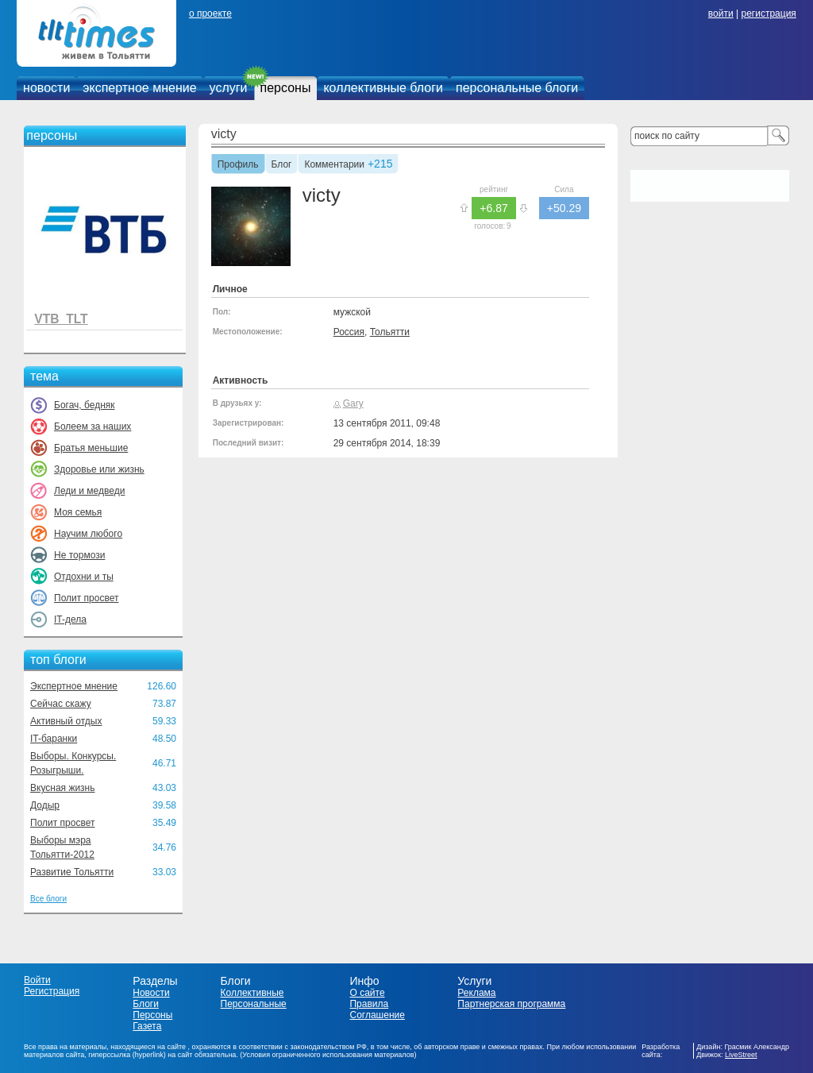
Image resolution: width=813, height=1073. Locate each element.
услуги (229, 88)
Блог (282, 165)
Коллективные (252, 992)
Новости (151, 992)
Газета (147, 1026)
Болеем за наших (92, 426)
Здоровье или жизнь (99, 469)
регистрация (768, 13)
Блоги (146, 1003)
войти (721, 13)
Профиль (238, 165)
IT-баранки (53, 738)
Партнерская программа (511, 1003)
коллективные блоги (383, 88)
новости (46, 88)
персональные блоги (517, 88)
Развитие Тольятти (72, 872)
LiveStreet (741, 1055)
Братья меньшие (91, 448)
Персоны (152, 1015)
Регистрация (51, 991)
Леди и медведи (89, 490)
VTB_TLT (60, 319)
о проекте (210, 13)
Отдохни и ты (84, 576)
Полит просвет (86, 598)
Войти (37, 980)
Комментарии (334, 165)
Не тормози (79, 555)
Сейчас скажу (60, 703)
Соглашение (376, 1015)
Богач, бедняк (84, 405)
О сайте (366, 992)
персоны (285, 88)
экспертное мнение (139, 88)
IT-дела (70, 619)
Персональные (254, 1003)
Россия (348, 332)
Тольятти (390, 332)
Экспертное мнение (74, 686)
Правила (368, 1003)
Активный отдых (66, 721)
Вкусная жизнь (62, 787)
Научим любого (88, 533)
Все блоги (48, 898)
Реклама (476, 992)
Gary (353, 403)
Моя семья (78, 512)
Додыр (45, 805)
